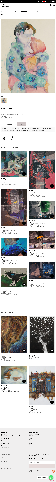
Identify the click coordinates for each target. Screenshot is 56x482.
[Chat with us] (51, 477)
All (2, 11)
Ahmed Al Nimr (4, 387)
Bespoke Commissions (34, 436)
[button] (28, 15)
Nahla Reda (31, 407)
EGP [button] (2, 1)
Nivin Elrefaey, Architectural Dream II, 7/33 (9, 229)
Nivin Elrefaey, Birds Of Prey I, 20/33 (7, 291)
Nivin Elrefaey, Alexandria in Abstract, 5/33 (8, 180)
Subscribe (42, 465)
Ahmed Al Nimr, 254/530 (5, 388)
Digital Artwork (6, 11)
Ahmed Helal (32, 356)
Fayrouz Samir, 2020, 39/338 (6, 357)
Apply (30, 444)
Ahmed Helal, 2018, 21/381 (34, 357)
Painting (24, 11)
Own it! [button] (21, 124)
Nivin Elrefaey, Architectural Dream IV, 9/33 (37, 253)
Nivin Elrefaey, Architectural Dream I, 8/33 (36, 192)
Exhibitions (31, 439)
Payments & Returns (5, 456)
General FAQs (4, 461)
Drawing (13, 11)
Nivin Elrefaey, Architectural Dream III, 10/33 (37, 223)
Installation (18, 11)
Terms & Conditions (5, 454)
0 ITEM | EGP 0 (50, 1)
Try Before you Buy (33, 438)
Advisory (31, 435)
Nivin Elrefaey (6, 108)
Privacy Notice (4, 459)
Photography (30, 11)
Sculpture (39, 11)
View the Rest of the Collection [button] (28, 304)
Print (35, 11)
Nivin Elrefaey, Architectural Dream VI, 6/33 (37, 282)
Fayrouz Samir (4, 356)
